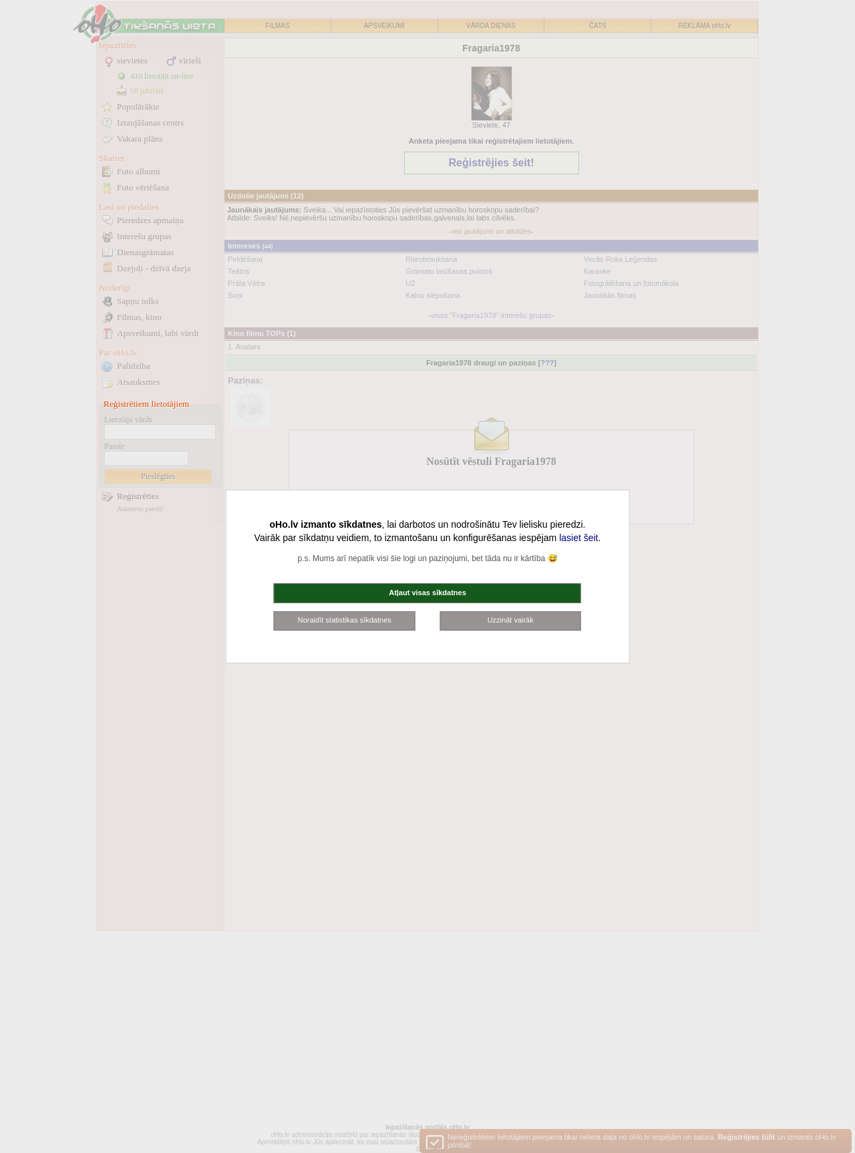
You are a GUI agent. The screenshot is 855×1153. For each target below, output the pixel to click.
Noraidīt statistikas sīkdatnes (344, 620)
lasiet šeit (578, 537)
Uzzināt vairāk (511, 620)
